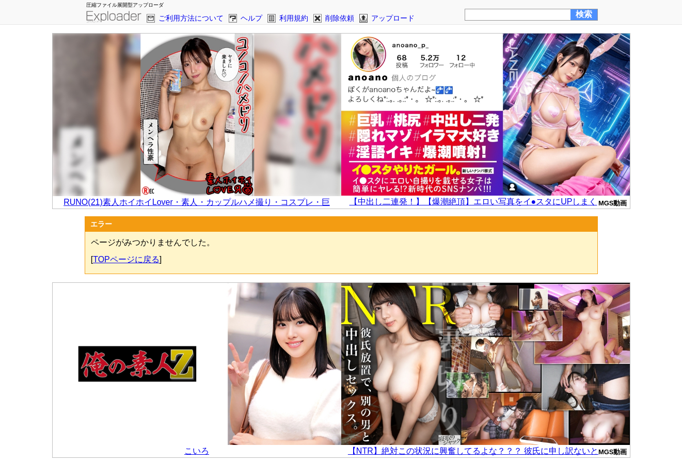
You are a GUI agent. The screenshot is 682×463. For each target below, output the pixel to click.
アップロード (393, 18)
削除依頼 (339, 18)
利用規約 (293, 18)
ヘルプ (251, 18)
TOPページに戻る (126, 259)
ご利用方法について (191, 18)
